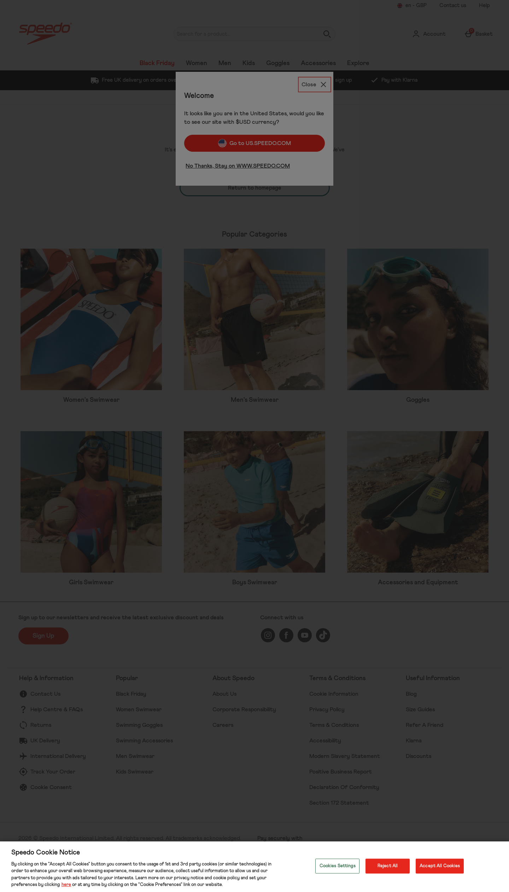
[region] (254, 866)
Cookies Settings (338, 866)
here (66, 884)
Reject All (388, 866)
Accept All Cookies (440, 866)
